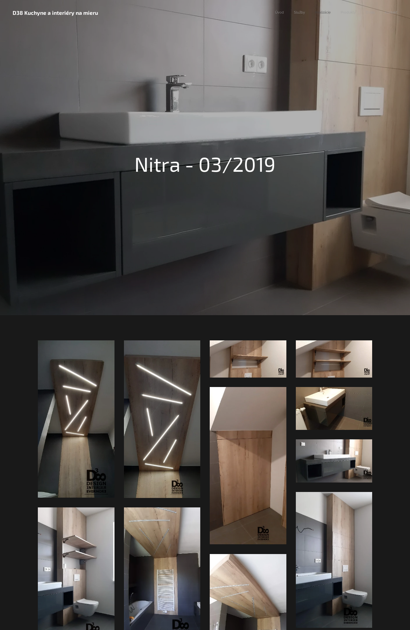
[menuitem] (348, 13)
